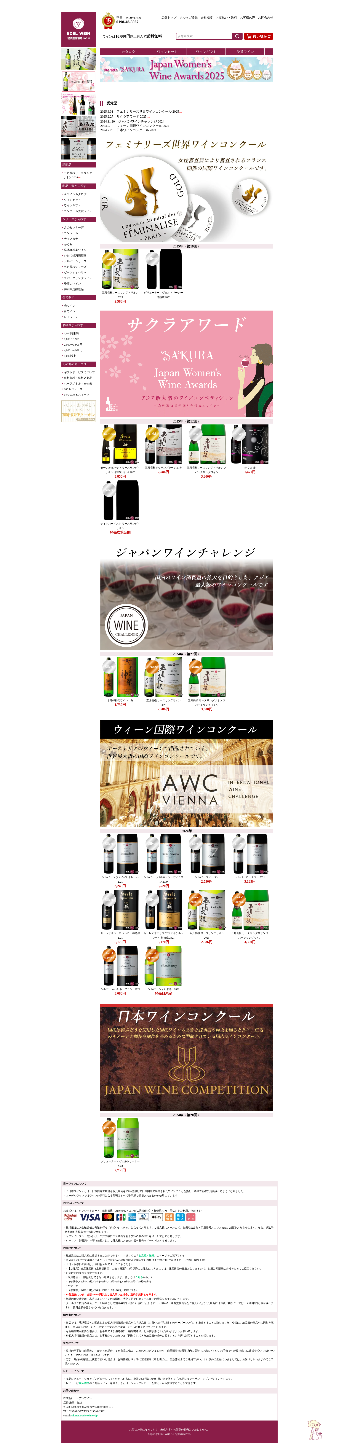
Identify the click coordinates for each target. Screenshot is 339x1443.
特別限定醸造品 (74, 289)
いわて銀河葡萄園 (75, 255)
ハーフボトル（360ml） (79, 383)
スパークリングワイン (78, 278)
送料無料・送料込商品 (78, 377)
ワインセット (72, 199)
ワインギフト (72, 205)
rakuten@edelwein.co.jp (84, 1415)
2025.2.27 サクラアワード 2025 (123, 116)
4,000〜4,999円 (73, 350)
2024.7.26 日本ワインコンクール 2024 (128, 130)
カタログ (128, 52)
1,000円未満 (71, 333)
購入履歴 (84, 1383)
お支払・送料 (146, 1255)
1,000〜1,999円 (73, 339)
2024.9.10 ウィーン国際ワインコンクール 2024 (134, 126)
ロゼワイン (71, 317)
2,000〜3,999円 (73, 344)
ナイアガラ (71, 238)
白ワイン (69, 311)
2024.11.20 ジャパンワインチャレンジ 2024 (132, 121)
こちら (139, 1277)
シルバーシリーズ (75, 261)
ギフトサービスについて (79, 372)
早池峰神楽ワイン (75, 250)
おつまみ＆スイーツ (76, 394)
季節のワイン (72, 283)
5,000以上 (70, 355)
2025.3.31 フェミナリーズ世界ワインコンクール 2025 (139, 111)
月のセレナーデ (74, 227)
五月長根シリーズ (75, 266)
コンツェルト (72, 233)
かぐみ (68, 244)
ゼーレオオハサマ (75, 272)
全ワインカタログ (75, 194)
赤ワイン (69, 305)
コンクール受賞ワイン (78, 211)
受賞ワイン (245, 52)
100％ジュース (73, 389)
